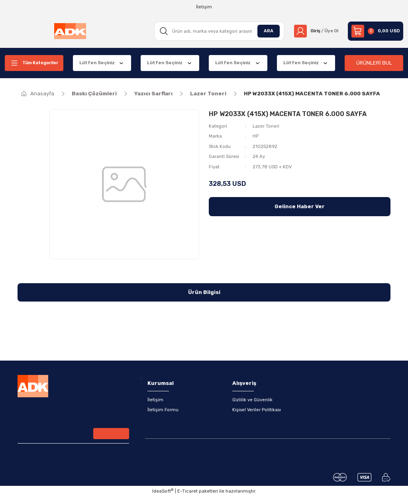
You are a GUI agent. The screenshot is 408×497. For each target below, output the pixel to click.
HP (256, 136)
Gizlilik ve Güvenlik (252, 399)
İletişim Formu (163, 410)
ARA (266, 31)
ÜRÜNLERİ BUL (374, 63)
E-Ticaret (187, 491)
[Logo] (69, 31)
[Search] (217, 31)
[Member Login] (315, 31)
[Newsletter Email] (73, 435)
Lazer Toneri (266, 126)
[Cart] (375, 31)
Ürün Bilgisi (204, 292)
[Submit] (111, 434)
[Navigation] (34, 63)
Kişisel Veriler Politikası (256, 410)
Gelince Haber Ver (300, 206)
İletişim (155, 399)
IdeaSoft (162, 491)
